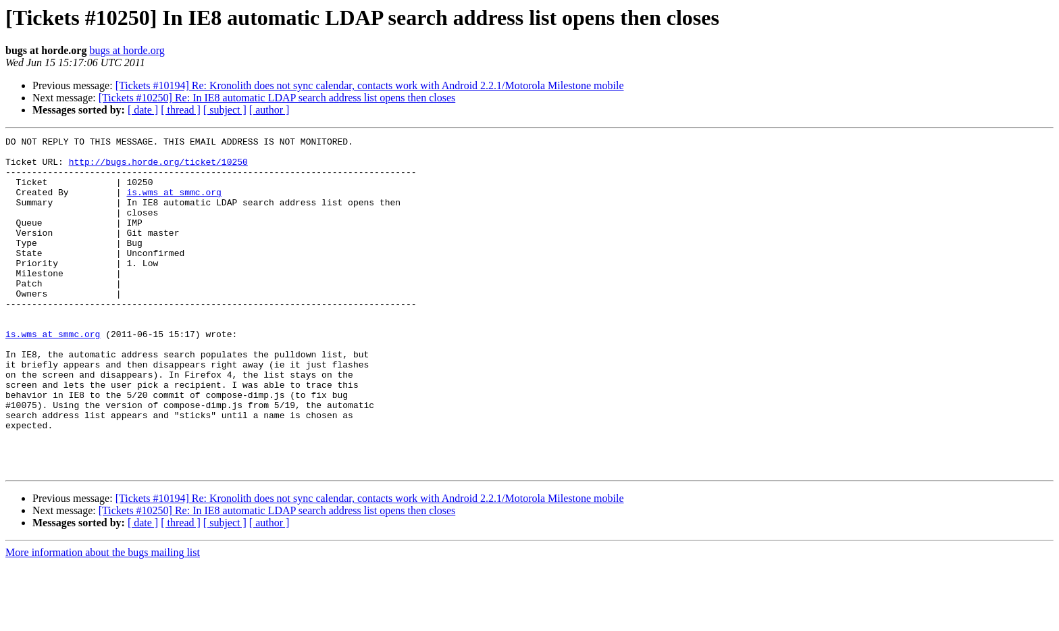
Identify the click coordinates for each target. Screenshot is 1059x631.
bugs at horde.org (126, 50)
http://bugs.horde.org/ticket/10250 (158, 167)
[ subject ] (225, 110)
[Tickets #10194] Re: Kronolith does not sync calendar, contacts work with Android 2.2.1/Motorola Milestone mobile (369, 85)
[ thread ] (181, 110)
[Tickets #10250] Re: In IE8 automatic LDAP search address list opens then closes (277, 97)
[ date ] (143, 110)
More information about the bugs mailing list (102, 619)
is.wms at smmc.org (173, 204)
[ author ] (269, 110)
